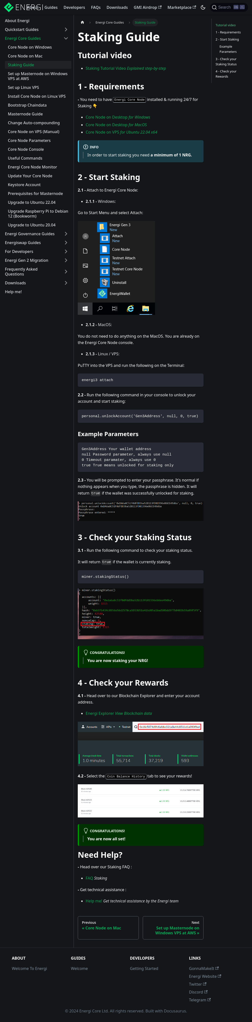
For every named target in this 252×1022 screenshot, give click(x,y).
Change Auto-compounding (34, 122)
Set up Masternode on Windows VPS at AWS (38, 76)
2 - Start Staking (227, 39)
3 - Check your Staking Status (226, 61)
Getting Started (144, 968)
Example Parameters (228, 49)
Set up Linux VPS (23, 87)
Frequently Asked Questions (21, 271)
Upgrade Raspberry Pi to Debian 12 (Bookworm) (38, 213)
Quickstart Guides (22, 29)
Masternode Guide (25, 114)
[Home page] (82, 22)
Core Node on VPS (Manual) (33, 131)
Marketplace (182, 7)
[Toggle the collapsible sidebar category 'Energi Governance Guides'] (66, 234)
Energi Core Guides (23, 38)
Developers (74, 7)
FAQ (89, 878)
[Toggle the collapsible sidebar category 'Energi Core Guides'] (66, 38)
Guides (51, 7)
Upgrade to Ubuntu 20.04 (32, 225)
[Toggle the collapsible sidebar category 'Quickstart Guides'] (66, 29)
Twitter (197, 984)
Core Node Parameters (29, 140)
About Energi (17, 20)
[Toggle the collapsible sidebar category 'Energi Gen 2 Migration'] (66, 260)
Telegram (200, 1000)
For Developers (19, 251)
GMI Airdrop (147, 7)
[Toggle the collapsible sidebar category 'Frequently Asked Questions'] (66, 271)
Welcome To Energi (29, 968)
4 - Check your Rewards (226, 74)
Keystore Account (24, 184)
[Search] (229, 7)
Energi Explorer (119, 713)
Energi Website (205, 976)
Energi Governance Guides (30, 233)
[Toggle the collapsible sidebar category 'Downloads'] (66, 283)
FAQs (96, 7)
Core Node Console (26, 149)
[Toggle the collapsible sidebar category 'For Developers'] (66, 251)
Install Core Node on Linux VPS (37, 96)
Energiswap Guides (23, 242)
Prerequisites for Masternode (35, 193)
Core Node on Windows (30, 47)
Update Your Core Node (30, 176)
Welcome (79, 968)
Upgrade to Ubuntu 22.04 (32, 202)
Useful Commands (25, 158)
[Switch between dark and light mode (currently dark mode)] (203, 7)
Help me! (13, 291)
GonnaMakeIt (204, 968)
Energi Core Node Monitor (32, 167)
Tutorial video (226, 25)
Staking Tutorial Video (126, 68)
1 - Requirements (228, 32)
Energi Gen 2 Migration (26, 260)
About (32, 7)
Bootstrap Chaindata (27, 105)
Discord (198, 992)
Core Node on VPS (121, 132)
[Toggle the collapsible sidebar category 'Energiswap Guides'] (66, 243)
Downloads (117, 7)
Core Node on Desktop (118, 117)
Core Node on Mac (25, 56)
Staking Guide (21, 65)
